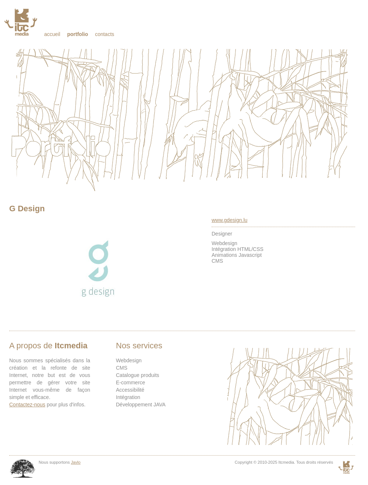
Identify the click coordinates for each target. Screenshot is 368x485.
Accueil (52, 34)
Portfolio (77, 34)
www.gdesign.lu (229, 220)
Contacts (104, 34)
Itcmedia (21, 22)
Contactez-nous (27, 404)
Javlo (76, 462)
